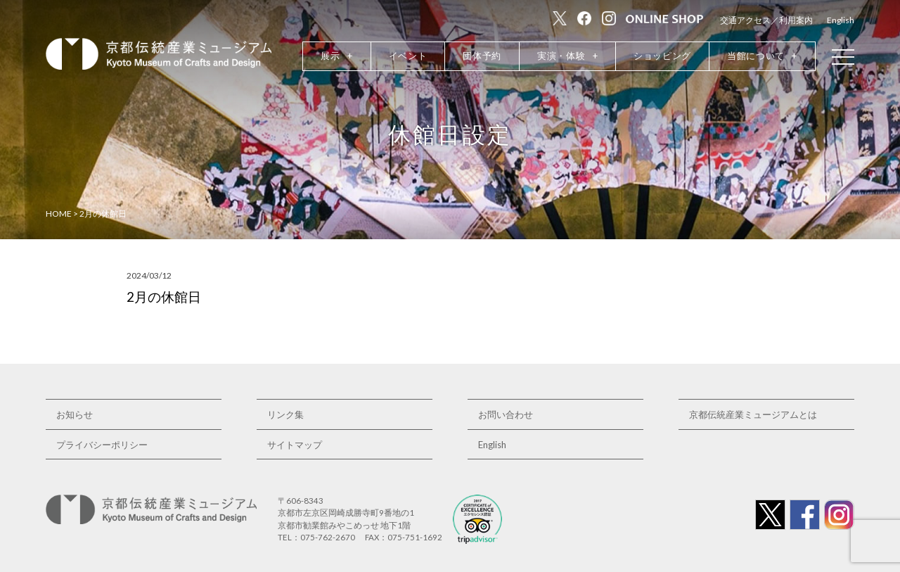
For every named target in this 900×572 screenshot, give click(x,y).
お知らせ (74, 414)
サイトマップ (294, 444)
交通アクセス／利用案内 (766, 20)
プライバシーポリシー (102, 444)
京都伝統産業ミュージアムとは (753, 414)
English (840, 20)
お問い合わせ (505, 414)
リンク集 (285, 414)
